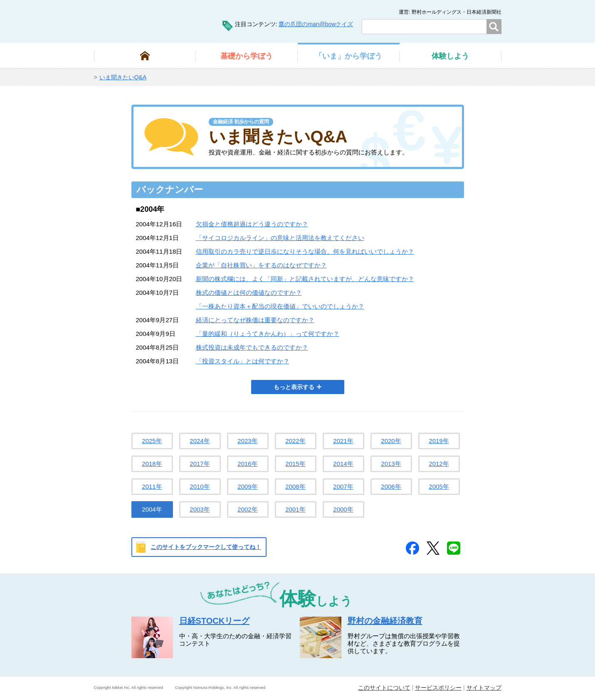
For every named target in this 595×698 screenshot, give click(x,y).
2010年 (200, 486)
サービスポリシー (438, 687)
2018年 (152, 463)
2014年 (343, 463)
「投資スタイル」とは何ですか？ (242, 361)
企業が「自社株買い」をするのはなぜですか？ (261, 265)
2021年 (343, 440)
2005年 (439, 486)
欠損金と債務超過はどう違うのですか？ (252, 224)
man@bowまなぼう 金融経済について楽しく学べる (144, 20)
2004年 (152, 509)
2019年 (439, 440)
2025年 (152, 440)
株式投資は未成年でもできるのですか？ (252, 347)
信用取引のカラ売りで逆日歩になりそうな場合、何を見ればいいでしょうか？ (305, 251)
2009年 (247, 486)
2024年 (200, 440)
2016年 (247, 463)
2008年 (295, 486)
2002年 (247, 509)
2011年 (152, 486)
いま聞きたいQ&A (123, 77)
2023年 (247, 440)
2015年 (295, 463)
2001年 (295, 509)
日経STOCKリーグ (214, 620)
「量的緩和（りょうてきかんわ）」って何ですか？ (267, 333)
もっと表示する (294, 387)
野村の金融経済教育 (385, 620)
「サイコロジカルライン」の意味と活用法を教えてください (280, 237)
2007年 (343, 486)
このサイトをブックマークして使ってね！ (206, 547)
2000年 (343, 509)
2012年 (439, 463)
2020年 (391, 440)
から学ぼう (246, 56)
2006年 (391, 486)
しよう (450, 56)
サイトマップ (484, 687)
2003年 (200, 509)
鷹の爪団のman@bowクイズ (316, 24)
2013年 (391, 463)
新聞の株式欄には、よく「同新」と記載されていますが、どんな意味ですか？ (305, 278)
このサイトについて (384, 687)
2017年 (200, 463)
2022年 (295, 440)
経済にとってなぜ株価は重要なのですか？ (255, 319)
